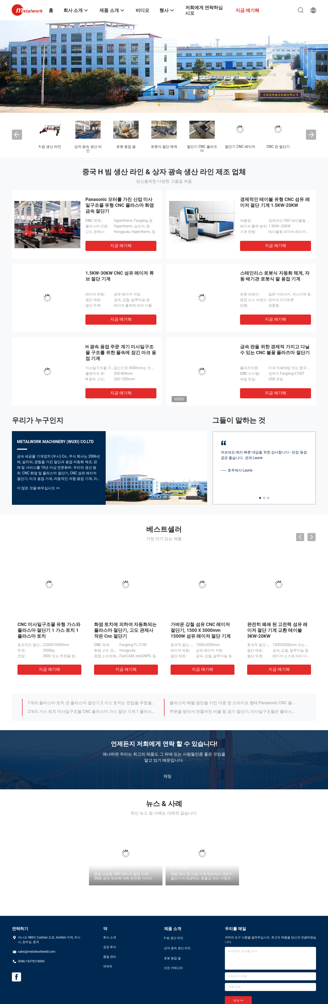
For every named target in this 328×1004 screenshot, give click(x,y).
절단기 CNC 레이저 (240, 147)
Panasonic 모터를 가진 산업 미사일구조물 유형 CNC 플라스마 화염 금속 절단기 (119, 205)
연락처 (107, 966)
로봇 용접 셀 (126, 147)
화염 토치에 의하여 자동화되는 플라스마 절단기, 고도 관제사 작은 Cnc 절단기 (125, 630)
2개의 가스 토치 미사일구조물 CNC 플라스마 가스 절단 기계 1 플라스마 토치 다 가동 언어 (91, 711)
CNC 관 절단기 (277, 147)
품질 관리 (109, 957)
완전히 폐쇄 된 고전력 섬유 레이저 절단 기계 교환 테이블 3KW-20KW (277, 630)
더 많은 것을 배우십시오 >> (38, 488)
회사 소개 (109, 937)
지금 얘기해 (121, 245)
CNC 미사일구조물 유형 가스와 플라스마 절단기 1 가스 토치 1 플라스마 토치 (48, 630)
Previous (6, 63)
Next (322, 63)
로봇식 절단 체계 (164, 147)
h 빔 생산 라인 (50, 147)
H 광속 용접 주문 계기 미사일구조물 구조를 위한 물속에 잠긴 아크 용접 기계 (120, 352)
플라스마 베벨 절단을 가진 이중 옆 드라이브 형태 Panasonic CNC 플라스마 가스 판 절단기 (233, 702)
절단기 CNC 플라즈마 (202, 149)
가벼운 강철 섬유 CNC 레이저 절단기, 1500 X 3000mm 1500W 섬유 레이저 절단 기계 (201, 630)
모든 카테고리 (173, 968)
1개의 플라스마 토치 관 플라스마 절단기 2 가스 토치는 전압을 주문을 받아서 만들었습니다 (91, 702)
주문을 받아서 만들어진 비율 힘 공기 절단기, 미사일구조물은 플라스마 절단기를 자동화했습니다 (233, 711)
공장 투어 (109, 947)
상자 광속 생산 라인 (88, 149)
